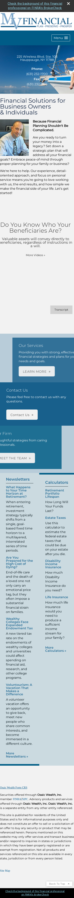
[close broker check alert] (68, 3)
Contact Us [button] (20, 415)
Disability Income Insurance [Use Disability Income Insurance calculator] (53, 568)
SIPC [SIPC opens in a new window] (25, 799)
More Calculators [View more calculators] (55, 653)
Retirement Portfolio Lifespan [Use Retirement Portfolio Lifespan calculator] (54, 498)
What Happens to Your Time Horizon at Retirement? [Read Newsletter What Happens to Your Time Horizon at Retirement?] (18, 487)
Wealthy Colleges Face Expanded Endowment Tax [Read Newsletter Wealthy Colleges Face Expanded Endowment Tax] (19, 619)
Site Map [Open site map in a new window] (5, 870)
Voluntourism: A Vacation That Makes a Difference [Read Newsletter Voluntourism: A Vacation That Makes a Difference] (19, 685)
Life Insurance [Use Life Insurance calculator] (56, 601)
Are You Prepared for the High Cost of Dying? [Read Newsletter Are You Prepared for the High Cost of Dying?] (19, 558)
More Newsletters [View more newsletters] (17, 750)
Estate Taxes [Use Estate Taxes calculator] (55, 522)
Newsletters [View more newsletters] (18, 475)
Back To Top (59, 883)
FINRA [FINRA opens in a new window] (17, 799)
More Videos (31, 255)
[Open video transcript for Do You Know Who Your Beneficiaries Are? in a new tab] (57, 310)
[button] (61, 37)
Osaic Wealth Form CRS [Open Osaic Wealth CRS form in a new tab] (13, 787)
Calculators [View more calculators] (56, 486)
